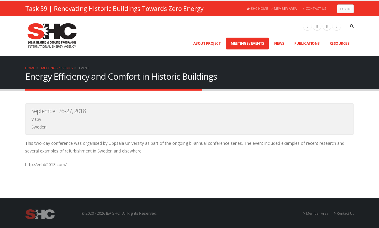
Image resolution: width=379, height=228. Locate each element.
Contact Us (314, 8)
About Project (207, 43)
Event (84, 68)
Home (30, 68)
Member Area (284, 8)
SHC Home (257, 8)
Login (345, 9)
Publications (306, 43)
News (279, 43)
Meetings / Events (247, 43)
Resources (339, 43)
